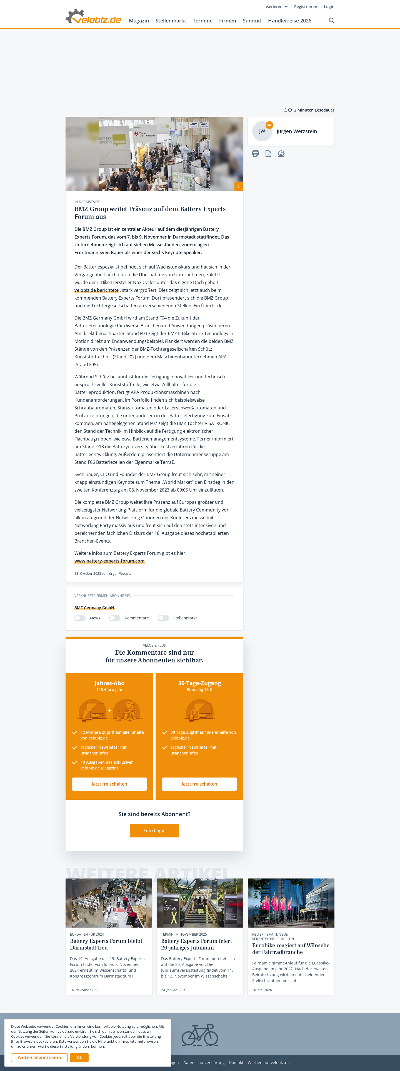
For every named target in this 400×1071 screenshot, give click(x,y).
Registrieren (305, 6)
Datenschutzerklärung (204, 1062)
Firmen (227, 20)
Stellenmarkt (171, 20)
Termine (202, 20)
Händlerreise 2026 (289, 20)
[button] (79, 1057)
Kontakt (236, 1062)
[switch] (80, 618)
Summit (252, 20)
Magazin (139, 20)
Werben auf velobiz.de (269, 1062)
